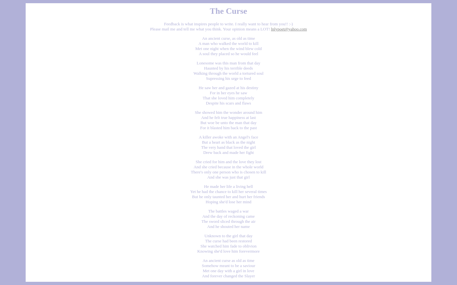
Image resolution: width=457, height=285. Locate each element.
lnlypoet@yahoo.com (289, 29)
